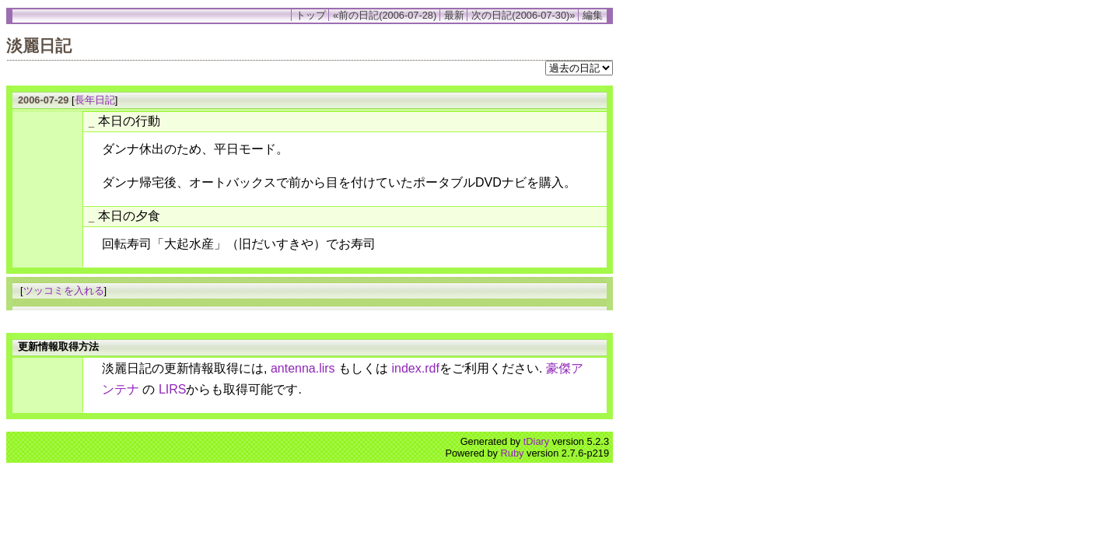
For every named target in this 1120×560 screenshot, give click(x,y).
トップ (311, 15)
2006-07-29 (43, 100)
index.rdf (415, 368)
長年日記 (95, 100)
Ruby (512, 453)
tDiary (536, 441)
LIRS (173, 389)
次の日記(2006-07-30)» (523, 15)
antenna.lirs (303, 368)
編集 (593, 15)
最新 (454, 15)
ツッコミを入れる (63, 290)
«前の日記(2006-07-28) (384, 15)
